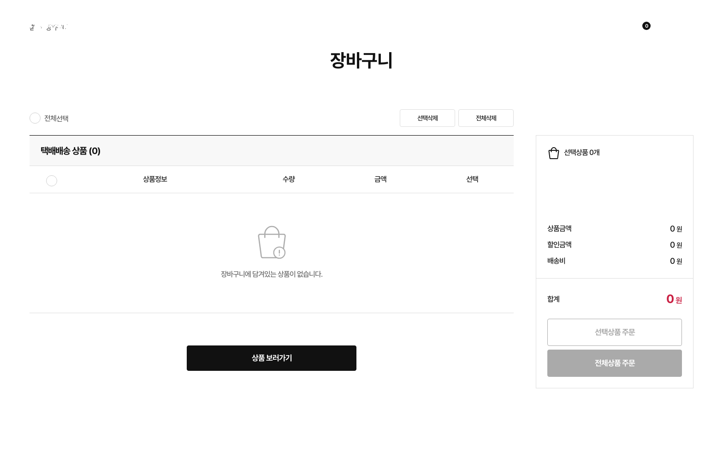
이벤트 (264, 27)
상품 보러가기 (272, 358)
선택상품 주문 (615, 332)
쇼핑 (204, 27)
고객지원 (472, 27)
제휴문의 (401, 27)
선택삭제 (427, 118)
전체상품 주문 (615, 363)
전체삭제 (486, 118)
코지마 (55, 27)
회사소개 (331, 27)
